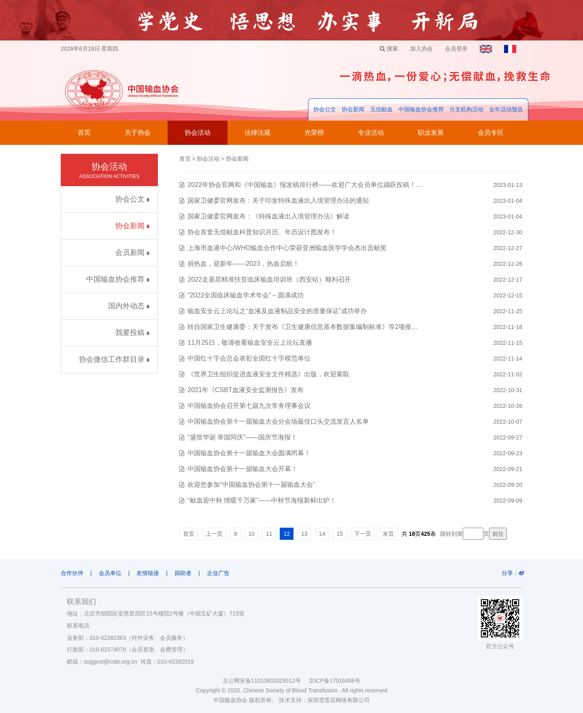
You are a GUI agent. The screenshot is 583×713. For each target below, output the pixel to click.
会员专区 (491, 132)
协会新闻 (353, 109)
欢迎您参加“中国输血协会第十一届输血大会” (251, 484)
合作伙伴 (72, 573)
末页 (388, 534)
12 (286, 534)
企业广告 (218, 573)
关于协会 (138, 132)
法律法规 (257, 132)
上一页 (214, 534)
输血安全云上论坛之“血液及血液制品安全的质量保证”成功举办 (277, 311)
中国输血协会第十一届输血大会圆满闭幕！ (249, 453)
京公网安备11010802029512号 (266, 680)
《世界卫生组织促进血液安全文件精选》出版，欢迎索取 (268, 374)
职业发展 (431, 132)
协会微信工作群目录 (114, 359)
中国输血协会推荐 (421, 109)
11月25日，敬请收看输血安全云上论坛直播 (249, 342)
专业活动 (371, 132)
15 (339, 534)
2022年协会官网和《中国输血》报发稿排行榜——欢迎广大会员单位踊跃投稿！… (304, 184)
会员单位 (110, 573)
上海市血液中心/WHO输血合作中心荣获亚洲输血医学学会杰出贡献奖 (287, 247)
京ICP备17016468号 (334, 680)
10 (251, 534)
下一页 (362, 534)
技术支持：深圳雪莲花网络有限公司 (324, 700)
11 (269, 534)
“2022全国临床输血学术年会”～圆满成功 (245, 295)
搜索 (389, 48)
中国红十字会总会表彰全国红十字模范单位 (249, 358)
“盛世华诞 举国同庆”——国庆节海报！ (242, 437)
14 (322, 534)
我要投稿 (132, 333)
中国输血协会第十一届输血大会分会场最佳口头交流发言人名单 (278, 421)
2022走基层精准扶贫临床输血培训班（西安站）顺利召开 (269, 279)
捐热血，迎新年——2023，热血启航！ (243, 263)
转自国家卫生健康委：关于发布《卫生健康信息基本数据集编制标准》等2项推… (302, 326)
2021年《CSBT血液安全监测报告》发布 (245, 389)
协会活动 (198, 132)
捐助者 (182, 573)
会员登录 (456, 48)
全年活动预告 (506, 109)
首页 (84, 132)
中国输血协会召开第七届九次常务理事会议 (249, 405)
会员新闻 (132, 252)
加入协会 (421, 48)
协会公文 (324, 109)
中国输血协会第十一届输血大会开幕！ (242, 468)
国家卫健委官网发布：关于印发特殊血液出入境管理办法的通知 (278, 200)
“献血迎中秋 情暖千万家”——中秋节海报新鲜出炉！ (261, 500)
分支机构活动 (466, 109)
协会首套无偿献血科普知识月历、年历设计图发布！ (261, 232)
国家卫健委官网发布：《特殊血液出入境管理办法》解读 (268, 216)
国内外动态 (128, 306)
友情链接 (147, 573)
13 (304, 534)
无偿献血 (381, 109)
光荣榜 (314, 132)
